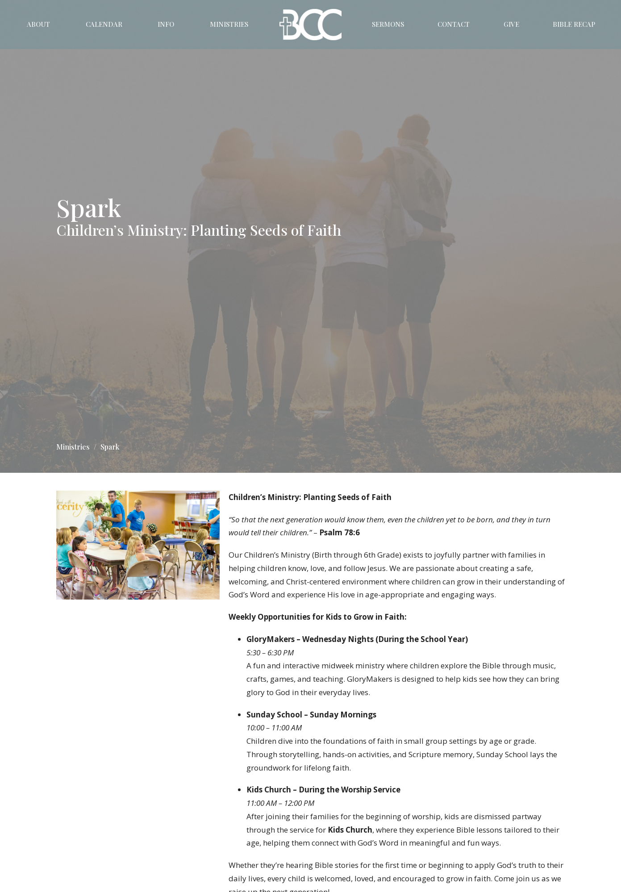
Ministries (229, 24)
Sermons (388, 24)
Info (166, 24)
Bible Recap (574, 24)
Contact (454, 24)
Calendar (104, 24)
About (38, 24)
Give (511, 24)
